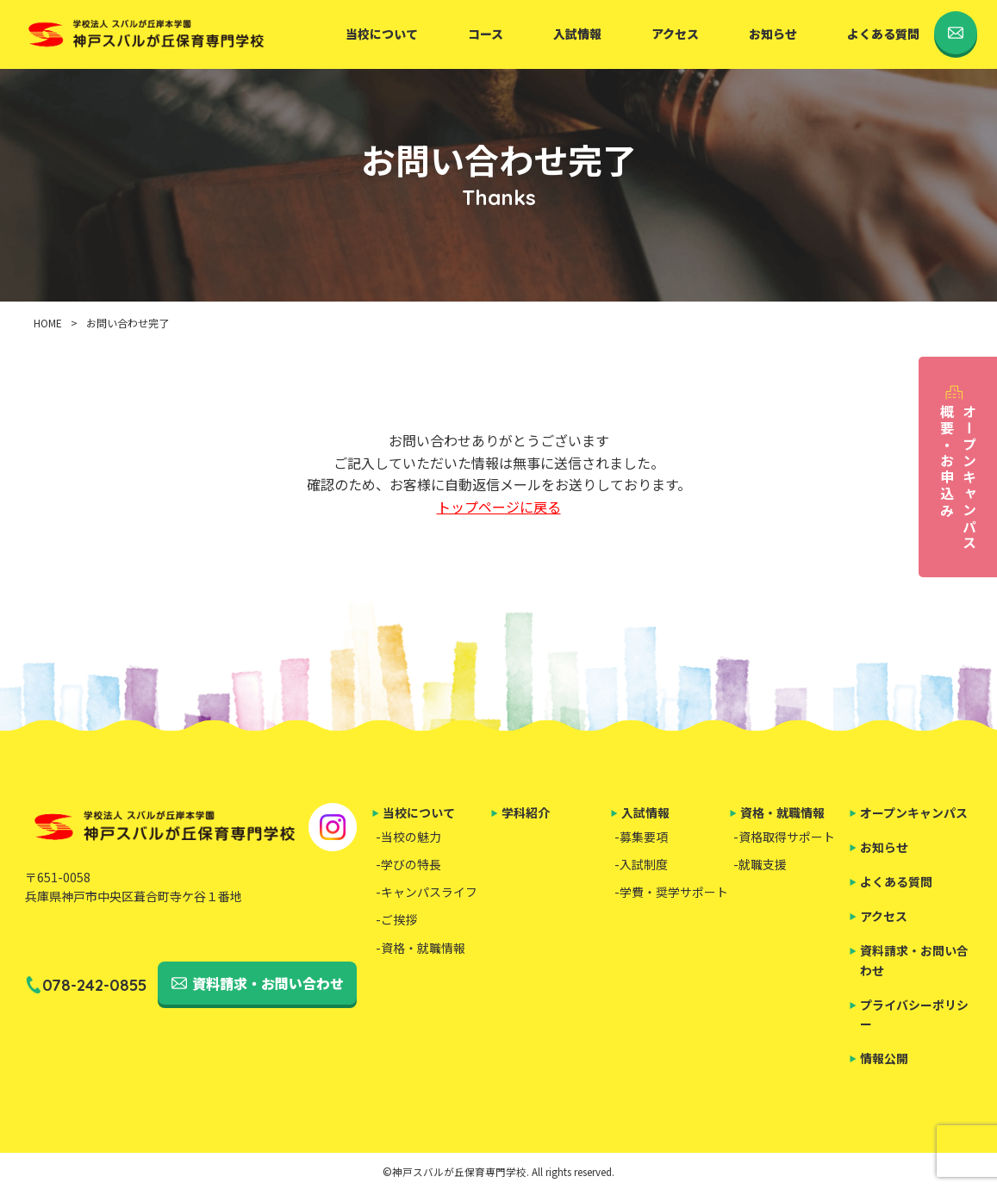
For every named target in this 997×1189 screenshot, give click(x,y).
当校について (382, 33)
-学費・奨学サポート (671, 891)
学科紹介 (526, 812)
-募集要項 (641, 836)
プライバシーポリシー (914, 1014)
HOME (48, 322)
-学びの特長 (408, 864)
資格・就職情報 (782, 812)
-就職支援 (760, 864)
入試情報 (577, 33)
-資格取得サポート (784, 836)
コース (485, 33)
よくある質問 (883, 33)
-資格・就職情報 (420, 947)
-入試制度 (641, 864)
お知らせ (773, 33)
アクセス (675, 33)
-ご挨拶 (396, 919)
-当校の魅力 (408, 836)
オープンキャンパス (914, 812)
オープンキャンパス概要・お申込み (958, 477)
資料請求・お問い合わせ (268, 983)
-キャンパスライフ (426, 891)
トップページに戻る (499, 506)
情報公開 (884, 1058)
